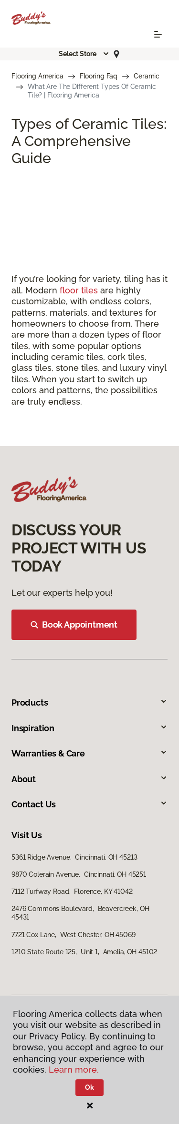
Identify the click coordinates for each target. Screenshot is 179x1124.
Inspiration (89, 728)
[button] (84, 53)
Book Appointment (74, 625)
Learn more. (74, 1070)
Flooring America (37, 76)
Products (89, 702)
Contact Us (89, 804)
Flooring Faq (98, 76)
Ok (89, 1087)
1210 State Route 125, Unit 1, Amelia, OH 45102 (84, 952)
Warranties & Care (89, 753)
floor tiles (79, 290)
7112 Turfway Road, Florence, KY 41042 (72, 891)
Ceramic (146, 76)
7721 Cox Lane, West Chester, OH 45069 (73, 935)
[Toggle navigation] (158, 34)
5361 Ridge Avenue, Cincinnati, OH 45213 (74, 857)
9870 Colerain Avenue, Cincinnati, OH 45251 (78, 874)
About (89, 779)
